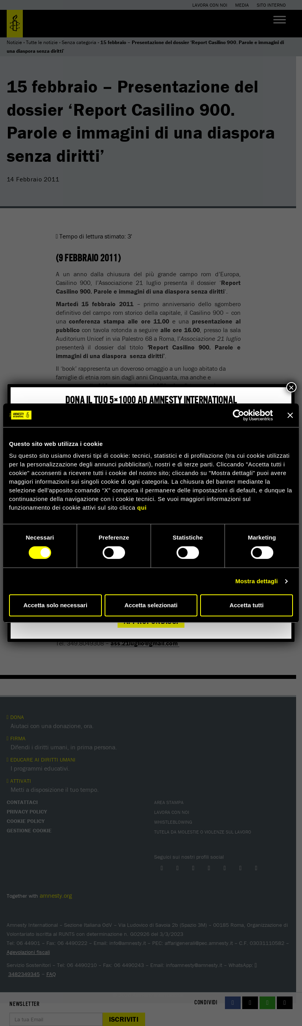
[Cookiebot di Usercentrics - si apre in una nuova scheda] (238, 415)
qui (142, 507)
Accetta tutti (247, 605)
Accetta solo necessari (56, 605)
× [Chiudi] (291, 387)
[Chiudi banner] (290, 415)
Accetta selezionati (150, 605)
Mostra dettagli (256, 581)
